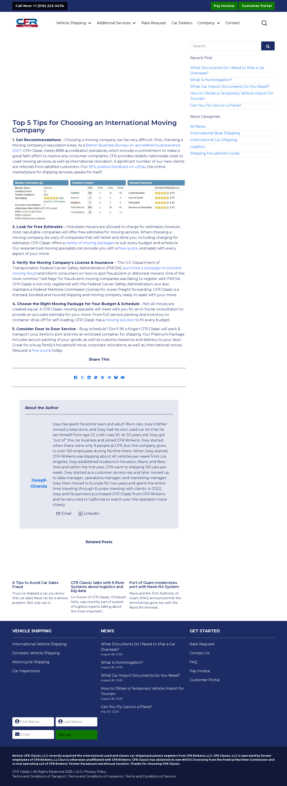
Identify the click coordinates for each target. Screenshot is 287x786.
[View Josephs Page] (38, 463)
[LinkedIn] (89, 377)
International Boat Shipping (215, 133)
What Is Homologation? (211, 80)
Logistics (197, 146)
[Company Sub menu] (218, 23)
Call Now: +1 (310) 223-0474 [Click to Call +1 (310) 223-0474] (39, 6)
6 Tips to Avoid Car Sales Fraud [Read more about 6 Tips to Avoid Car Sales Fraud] (35, 585)
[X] (82, 377)
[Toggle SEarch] (264, 23)
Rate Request (153, 23)
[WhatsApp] (95, 377)
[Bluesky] (116, 377)
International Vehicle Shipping (39, 644)
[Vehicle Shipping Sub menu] (89, 23)
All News (198, 126)
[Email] (122, 377)
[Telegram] (109, 377)
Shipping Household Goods (214, 153)
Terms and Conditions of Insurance (96, 776)
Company (206, 23)
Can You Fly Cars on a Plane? (215, 105)
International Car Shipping (213, 140)
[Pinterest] (102, 377)
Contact (233, 23)
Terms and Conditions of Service (151, 776)
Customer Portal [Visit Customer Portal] (257, 6)
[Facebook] (75, 377)
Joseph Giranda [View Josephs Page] (38, 483)
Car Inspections (26, 671)
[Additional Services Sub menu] (134, 23)
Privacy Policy (95, 772)
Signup (64, 734)
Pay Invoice (224, 6)
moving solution (120, 320)
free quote (128, 248)
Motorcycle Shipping (31, 662)
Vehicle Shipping (71, 23)
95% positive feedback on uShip (117, 167)
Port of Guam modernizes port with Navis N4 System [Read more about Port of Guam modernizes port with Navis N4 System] (154, 585)
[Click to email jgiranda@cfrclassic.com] (64, 514)
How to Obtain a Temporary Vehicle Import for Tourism (231, 96)
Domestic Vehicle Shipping (36, 653)
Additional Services (113, 23)
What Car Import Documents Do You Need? (230, 86)
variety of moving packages (90, 243)
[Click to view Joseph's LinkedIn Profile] (89, 514)
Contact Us (199, 653)
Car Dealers (182, 23)
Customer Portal (205, 680)
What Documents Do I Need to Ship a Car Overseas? (227, 70)
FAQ (193, 662)
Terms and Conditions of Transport (39, 776)
